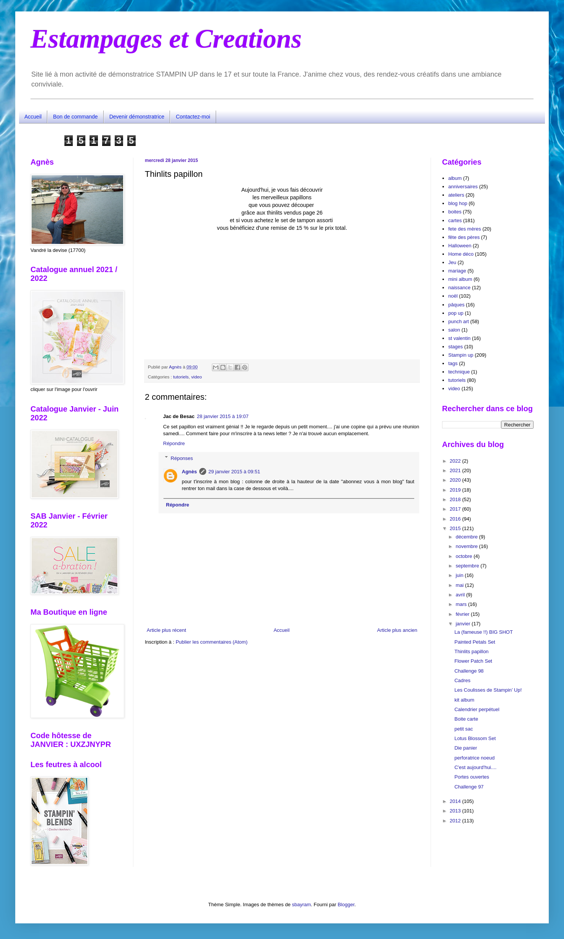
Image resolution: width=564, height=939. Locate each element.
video (196, 376)
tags (453, 363)
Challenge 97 (469, 787)
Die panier (465, 748)
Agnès (189, 471)
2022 (456, 461)
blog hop (457, 203)
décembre (467, 537)
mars (462, 604)
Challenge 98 (469, 671)
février (463, 614)
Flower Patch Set (473, 661)
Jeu (452, 262)
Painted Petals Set (474, 642)
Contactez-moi (193, 117)
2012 (456, 821)
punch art (458, 321)
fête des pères (463, 237)
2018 (456, 499)
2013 (456, 811)
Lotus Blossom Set (474, 738)
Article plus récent (166, 630)
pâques (456, 305)
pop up (455, 313)
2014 (456, 801)
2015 (456, 528)
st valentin (459, 338)
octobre (465, 556)
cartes (454, 220)
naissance (459, 287)
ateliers (456, 195)
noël (453, 296)
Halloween (459, 245)
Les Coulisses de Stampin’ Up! (488, 690)
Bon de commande (75, 117)
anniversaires (462, 186)
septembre (468, 566)
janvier (464, 624)
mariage (457, 271)
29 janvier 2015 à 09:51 (234, 471)
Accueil (33, 117)
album (454, 178)
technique (458, 372)
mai (460, 585)
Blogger (346, 904)
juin (460, 575)
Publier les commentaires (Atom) (212, 642)
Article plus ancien (397, 630)
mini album (460, 279)
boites (454, 212)
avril (461, 595)
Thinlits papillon (471, 651)
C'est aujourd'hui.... (475, 767)
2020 (456, 480)
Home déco (460, 254)
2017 (456, 509)
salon (454, 330)
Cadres (462, 680)
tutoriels (181, 376)
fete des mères (464, 229)
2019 (456, 490)
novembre (467, 546)
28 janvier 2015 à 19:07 (222, 416)
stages (455, 346)
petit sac (463, 729)
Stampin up (460, 355)
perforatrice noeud (474, 758)
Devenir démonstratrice (137, 117)
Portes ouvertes (471, 777)
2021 (456, 470)
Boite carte (466, 719)
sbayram (301, 904)
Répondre (174, 443)
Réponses (182, 458)
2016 (456, 519)
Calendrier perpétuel (476, 709)
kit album (464, 700)
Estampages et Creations (166, 38)
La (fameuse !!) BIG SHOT (483, 632)
